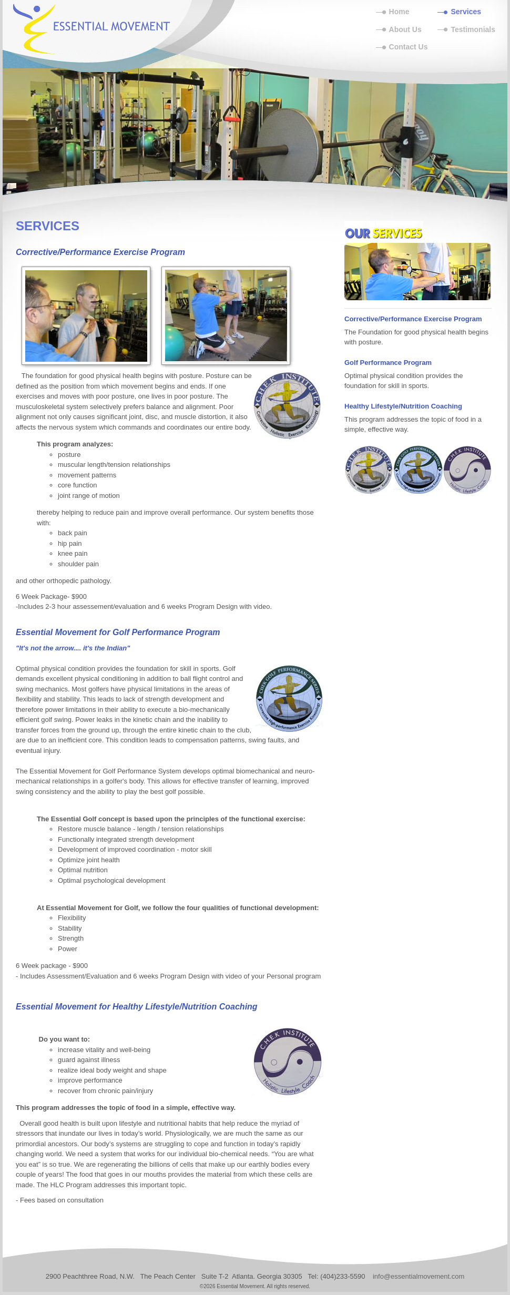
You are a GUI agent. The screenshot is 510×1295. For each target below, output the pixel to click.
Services (466, 11)
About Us (405, 29)
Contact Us (408, 47)
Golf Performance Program (388, 362)
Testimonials (473, 29)
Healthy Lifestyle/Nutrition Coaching (403, 406)
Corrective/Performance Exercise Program (413, 319)
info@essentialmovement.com (418, 1276)
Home (399, 11)
